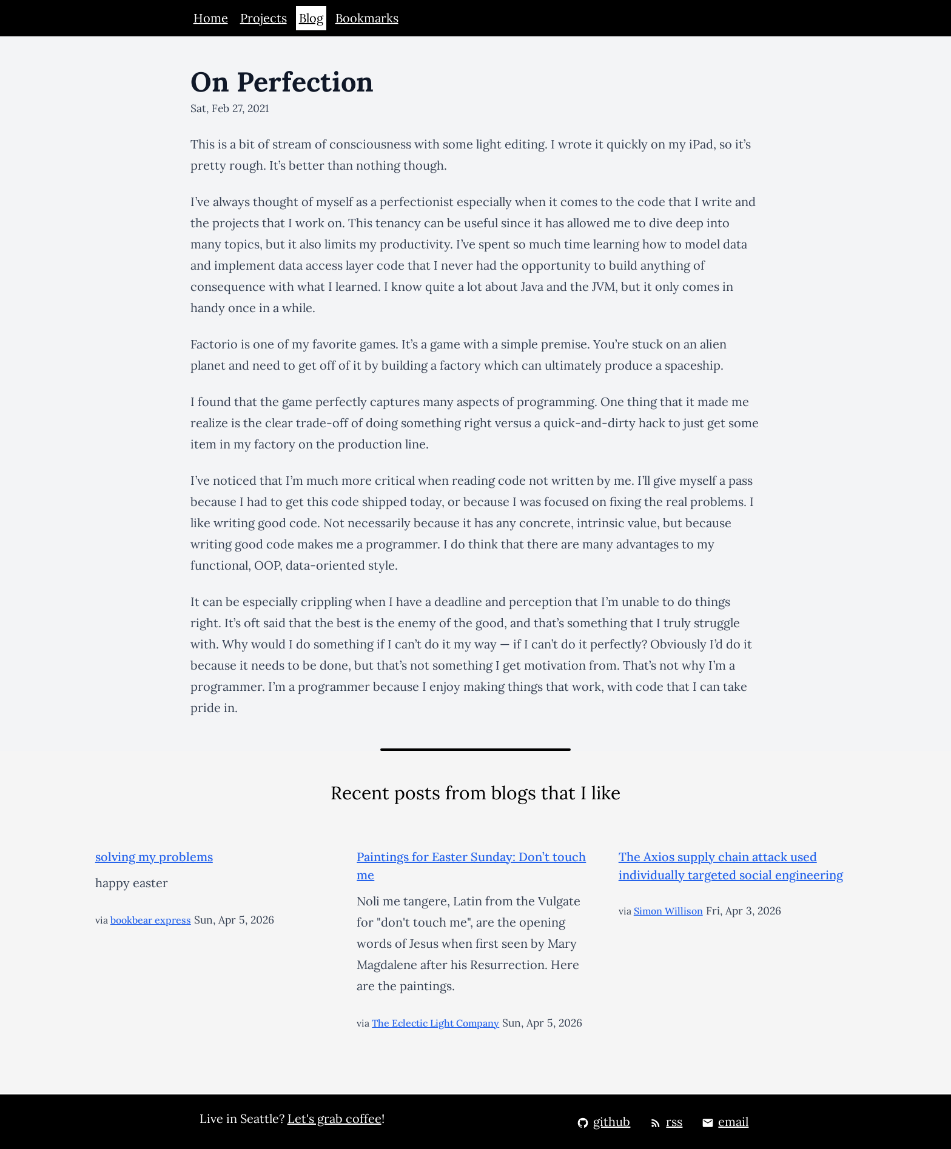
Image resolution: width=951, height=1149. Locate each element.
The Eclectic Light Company (435, 1023)
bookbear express (150, 920)
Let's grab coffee (334, 1118)
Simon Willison (668, 911)
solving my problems (154, 856)
